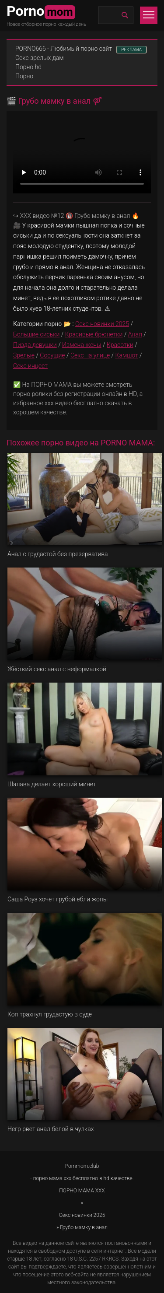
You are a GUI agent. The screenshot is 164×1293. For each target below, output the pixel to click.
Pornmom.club (82, 1166)
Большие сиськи (36, 334)
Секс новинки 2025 (102, 323)
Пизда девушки (35, 344)
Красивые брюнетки (94, 334)
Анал (135, 334)
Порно (24, 76)
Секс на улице (90, 355)
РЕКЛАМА (131, 49)
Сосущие (52, 355)
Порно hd (28, 66)
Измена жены (81, 344)
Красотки (120, 344)
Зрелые (24, 355)
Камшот (126, 355)
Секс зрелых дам (39, 57)
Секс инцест (30, 365)
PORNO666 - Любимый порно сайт (63, 48)
